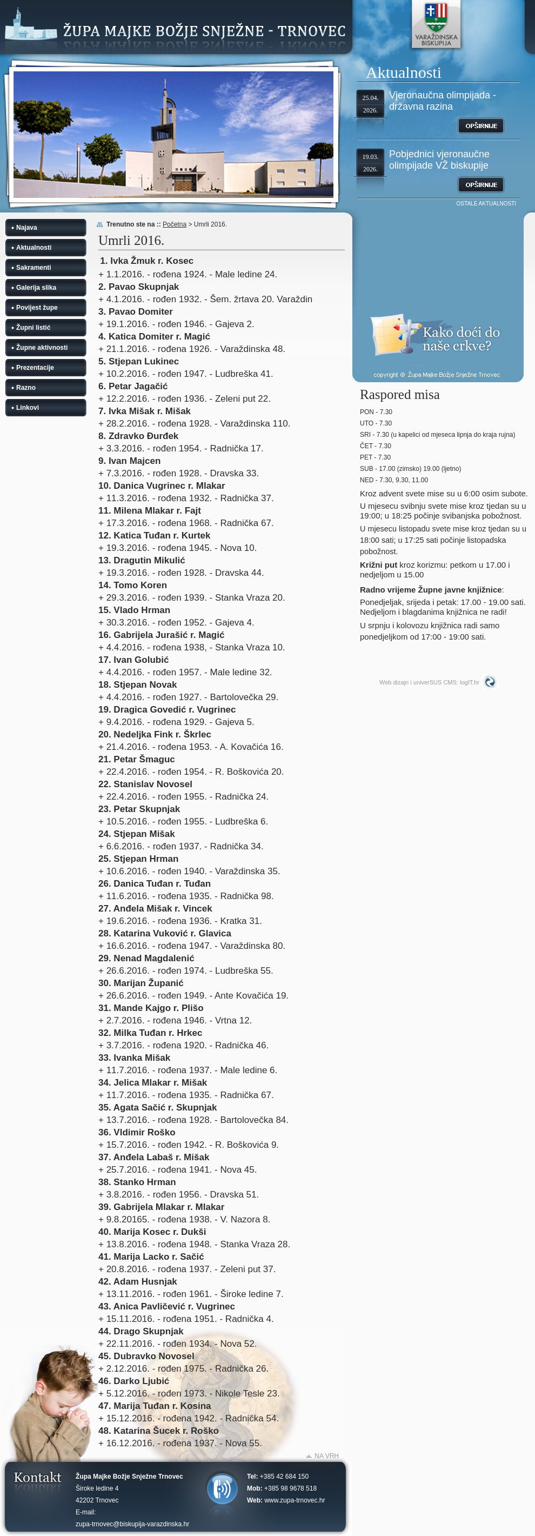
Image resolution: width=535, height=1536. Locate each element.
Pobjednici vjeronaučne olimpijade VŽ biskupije (439, 160)
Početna (174, 224)
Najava (26, 227)
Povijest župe (37, 307)
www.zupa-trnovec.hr (294, 1500)
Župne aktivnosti (42, 347)
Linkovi (27, 407)
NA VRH (327, 1456)
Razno (26, 387)
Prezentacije (35, 367)
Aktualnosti (33, 247)
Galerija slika (36, 287)
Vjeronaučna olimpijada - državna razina (442, 101)
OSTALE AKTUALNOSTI (486, 204)
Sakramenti (33, 267)
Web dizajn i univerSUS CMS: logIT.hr (429, 682)
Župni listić (33, 327)
